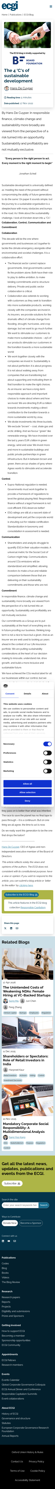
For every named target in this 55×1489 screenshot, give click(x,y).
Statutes (6, 1423)
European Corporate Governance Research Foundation (25, 1429)
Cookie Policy (37, 1470)
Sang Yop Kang (17, 1137)
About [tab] (45, 694)
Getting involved (11, 1325)
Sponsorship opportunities (16, 1340)
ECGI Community (11, 1345)
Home (4, 14)
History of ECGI (10, 1413)
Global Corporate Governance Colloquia (23, 1384)
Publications (16, 14)
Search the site (10, 1199)
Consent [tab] (9, 694)
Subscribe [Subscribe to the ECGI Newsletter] (12, 1183)
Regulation (46, 1013)
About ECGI (8, 1408)
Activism (23, 1075)
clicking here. (26, 885)
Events (6, 1374)
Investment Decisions (13, 1080)
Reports (6, 1302)
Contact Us (17, 1461)
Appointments (10, 1354)
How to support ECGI (13, 1331)
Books (5, 1272)
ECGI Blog (29, 14)
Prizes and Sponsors (13, 1316)
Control (41, 1075)
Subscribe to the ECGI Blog (21, 894)
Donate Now (10, 1223)
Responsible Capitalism (33, 907)
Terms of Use (17, 1470)
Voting (32, 1075)
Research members (12, 1364)
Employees (34, 1013)
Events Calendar (11, 1380)
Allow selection (27, 792)
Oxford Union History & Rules (27, 1452)
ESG (5, 1143)
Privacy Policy (36, 1461)
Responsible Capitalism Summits (19, 1394)
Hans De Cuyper (21, 88)
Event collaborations (13, 1398)
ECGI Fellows (9, 1360)
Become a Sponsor (30, 1223)
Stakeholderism (17, 1143)
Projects (6, 1306)
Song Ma (14, 1001)
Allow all (27, 784)
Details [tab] (27, 694)
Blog (4, 1268)
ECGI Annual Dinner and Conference (21, 1389)
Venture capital (10, 1013)
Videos (5, 1277)
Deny (27, 801)
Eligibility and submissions (16, 1311)
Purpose (29, 1143)
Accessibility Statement (27, 1480)
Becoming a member (13, 1335)
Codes (5, 1263)
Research (7, 1291)
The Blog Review (11, 1282)
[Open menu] (51, 6)
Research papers (11, 1297)
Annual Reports (10, 1436)
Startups (23, 1013)
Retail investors (10, 1075)
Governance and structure (16, 1418)
